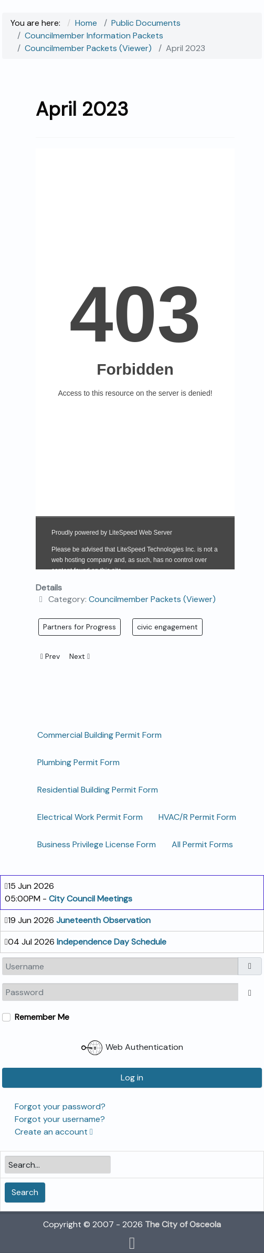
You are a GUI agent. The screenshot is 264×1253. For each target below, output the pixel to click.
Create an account (54, 1131)
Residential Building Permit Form (97, 789)
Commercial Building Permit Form (99, 734)
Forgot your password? (60, 1106)
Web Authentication (132, 1047)
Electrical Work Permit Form (90, 817)
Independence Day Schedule (111, 941)
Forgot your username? (60, 1119)
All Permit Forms (202, 844)
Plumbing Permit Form (78, 762)
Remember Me (42, 1017)
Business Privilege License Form (96, 844)
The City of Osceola (183, 1224)
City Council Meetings (90, 898)
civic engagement (167, 626)
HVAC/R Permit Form (197, 817)
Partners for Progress (79, 626)
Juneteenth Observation (103, 920)
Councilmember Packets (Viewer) (152, 599)
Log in (132, 1077)
